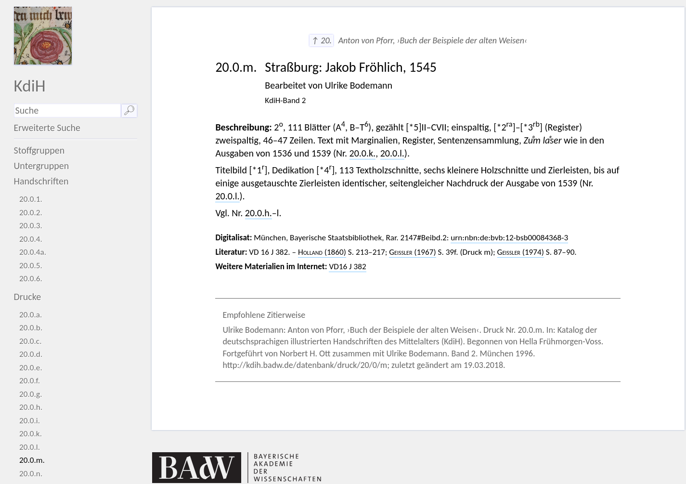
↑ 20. (321, 40)
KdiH (30, 85)
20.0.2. (30, 213)
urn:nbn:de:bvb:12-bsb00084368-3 (509, 238)
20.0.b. (30, 328)
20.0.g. (30, 394)
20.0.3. (30, 226)
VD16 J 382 (347, 267)
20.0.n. (30, 474)
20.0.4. (30, 239)
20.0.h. (30, 407)
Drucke (27, 296)
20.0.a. (30, 315)
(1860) (322, 252)
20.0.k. (30, 434)
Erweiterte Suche (47, 127)
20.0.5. (30, 266)
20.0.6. (30, 279)
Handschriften (41, 181)
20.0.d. (30, 354)
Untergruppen (41, 165)
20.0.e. (30, 368)
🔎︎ (129, 110)
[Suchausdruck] (67, 111)
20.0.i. (29, 421)
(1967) (412, 252)
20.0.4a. (32, 252)
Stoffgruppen (39, 150)
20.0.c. (30, 341)
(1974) (520, 252)
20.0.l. (29, 447)
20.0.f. (29, 381)
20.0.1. (30, 199)
